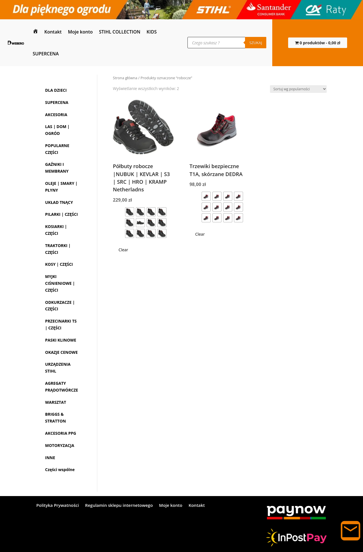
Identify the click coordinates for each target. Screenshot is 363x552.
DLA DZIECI (56, 90)
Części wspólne (60, 469)
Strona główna (125, 77)
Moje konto (80, 32)
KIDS (152, 32)
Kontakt (53, 32)
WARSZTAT (55, 402)
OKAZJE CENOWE (61, 352)
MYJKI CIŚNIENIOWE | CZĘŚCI (60, 283)
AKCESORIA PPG (60, 433)
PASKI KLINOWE (60, 340)
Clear (123, 249)
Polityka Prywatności (57, 505)
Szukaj (255, 42)
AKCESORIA (56, 114)
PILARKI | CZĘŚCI (61, 214)
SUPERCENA (46, 54)
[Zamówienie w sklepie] (298, 89)
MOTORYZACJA (59, 445)
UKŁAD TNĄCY (59, 202)
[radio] (129, 212)
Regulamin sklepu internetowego (119, 505)
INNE (50, 457)
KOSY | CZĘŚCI (59, 264)
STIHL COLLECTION (119, 32)
